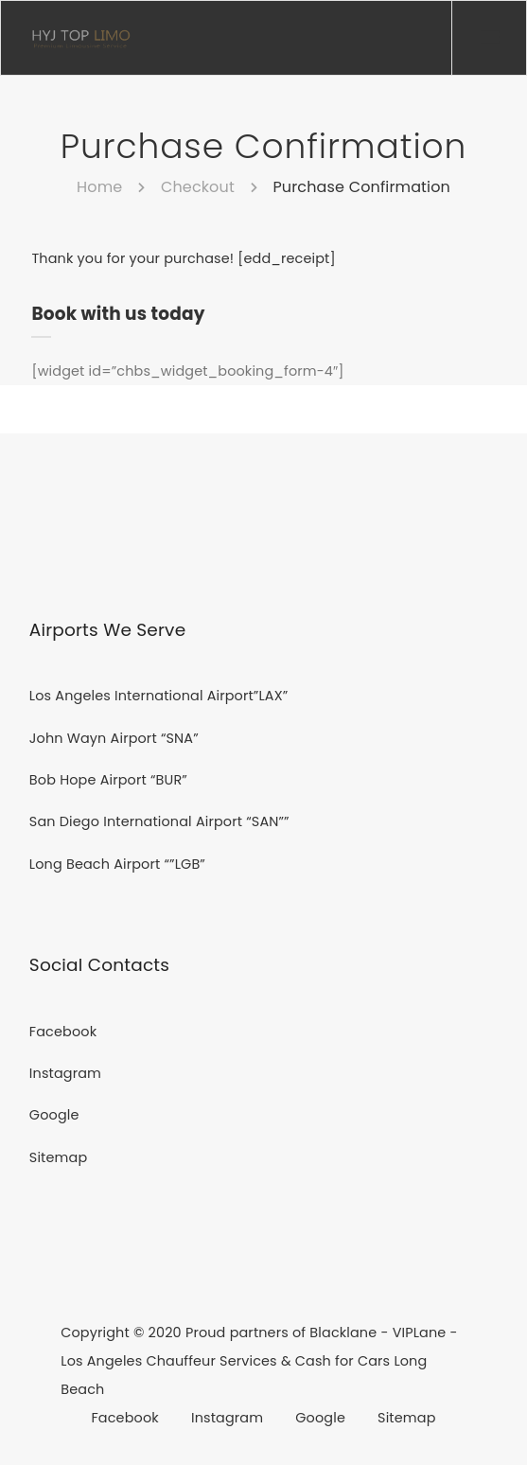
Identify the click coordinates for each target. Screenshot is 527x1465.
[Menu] (489, 38)
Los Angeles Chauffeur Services (171, 1360)
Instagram (65, 1073)
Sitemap (58, 1157)
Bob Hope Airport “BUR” (108, 779)
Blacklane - (350, 1332)
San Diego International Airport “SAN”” (159, 821)
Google (54, 1114)
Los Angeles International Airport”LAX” (159, 695)
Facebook (63, 1031)
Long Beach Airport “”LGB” (117, 864)
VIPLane (420, 1332)
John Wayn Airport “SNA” (114, 738)
